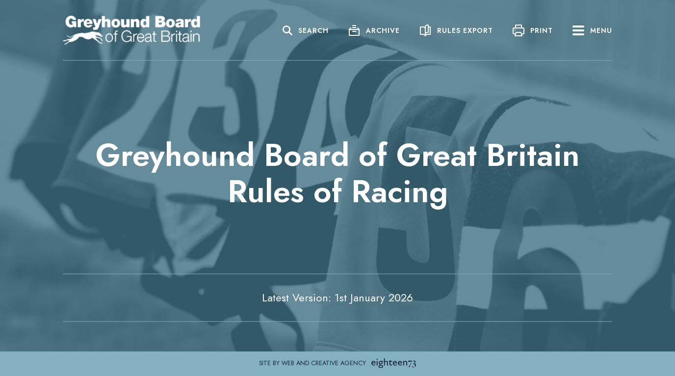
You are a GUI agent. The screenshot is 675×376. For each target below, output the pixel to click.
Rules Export (465, 30)
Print (541, 30)
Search (313, 30)
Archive (383, 30)
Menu (592, 30)
